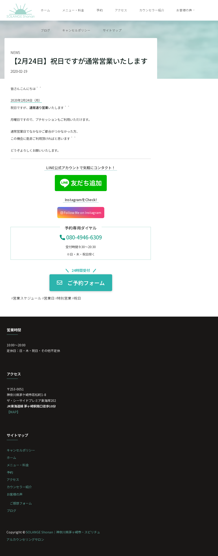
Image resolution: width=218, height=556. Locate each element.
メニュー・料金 (18, 464)
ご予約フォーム (81, 283)
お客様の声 (14, 494)
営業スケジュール (27, 298)
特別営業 (64, 298)
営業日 (49, 298)
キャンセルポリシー (21, 450)
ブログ (11, 510)
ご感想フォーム (21, 503)
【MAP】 (13, 411)
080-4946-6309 (81, 237)
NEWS (15, 52)
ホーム (11, 457)
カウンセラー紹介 (19, 486)
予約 (10, 472)
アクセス (13, 479)
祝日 (77, 298)
